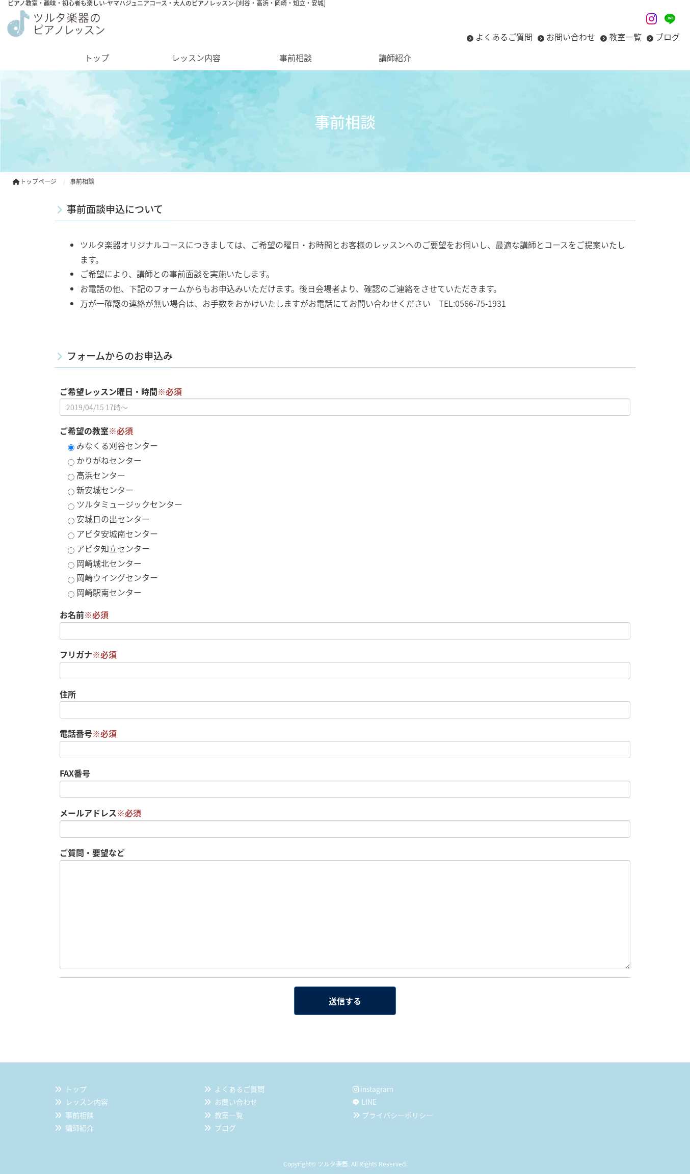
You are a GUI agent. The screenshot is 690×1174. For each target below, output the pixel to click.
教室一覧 (625, 37)
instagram (373, 1089)
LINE (369, 1102)
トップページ (35, 181)
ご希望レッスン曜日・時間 (121, 391)
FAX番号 (75, 773)
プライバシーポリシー (397, 1115)
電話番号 (88, 733)
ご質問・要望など (92, 852)
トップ (76, 1089)
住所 (68, 694)
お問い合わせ (570, 37)
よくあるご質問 (504, 37)
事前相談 (79, 1115)
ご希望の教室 (96, 430)
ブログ (667, 37)
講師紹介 (79, 1128)
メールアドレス (100, 813)
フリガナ (88, 654)
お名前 (84, 614)
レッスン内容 (86, 1102)
